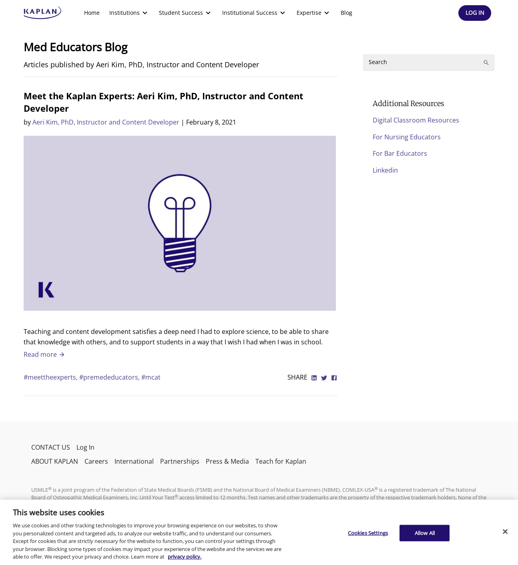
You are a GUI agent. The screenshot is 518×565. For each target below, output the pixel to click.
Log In (85, 447)
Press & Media (227, 461)
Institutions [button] (129, 12)
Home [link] (92, 12)
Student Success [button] (186, 12)
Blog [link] (346, 12)
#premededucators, (110, 377)
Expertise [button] (314, 12)
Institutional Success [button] (254, 12)
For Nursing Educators (407, 137)
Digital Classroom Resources (416, 120)
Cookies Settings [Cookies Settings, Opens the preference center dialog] (368, 532)
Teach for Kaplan (280, 461)
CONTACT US (50, 447)
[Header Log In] (474, 13)
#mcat (151, 377)
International (134, 461)
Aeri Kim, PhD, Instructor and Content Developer (105, 122)
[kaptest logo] (43, 12)
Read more (44, 354)
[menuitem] (92, 13)
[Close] (505, 531)
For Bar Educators (400, 153)
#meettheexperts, (51, 377)
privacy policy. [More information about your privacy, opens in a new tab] (184, 556)
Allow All (425, 532)
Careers (96, 461)
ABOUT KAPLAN (54, 461)
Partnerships (179, 461)
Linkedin (385, 170)
